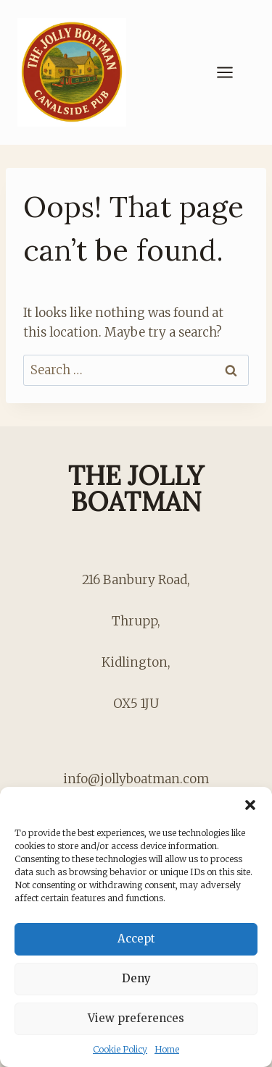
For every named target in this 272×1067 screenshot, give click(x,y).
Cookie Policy (120, 1049)
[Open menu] (232, 72)
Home (166, 1049)
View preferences (136, 1018)
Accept (136, 938)
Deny (136, 978)
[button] (250, 805)
